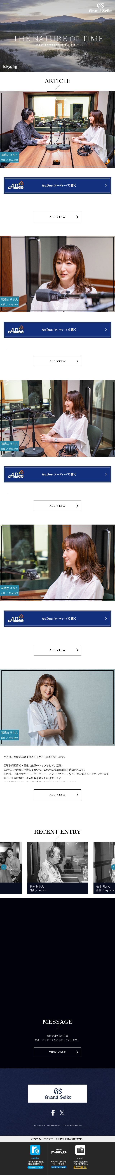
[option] (57, 868)
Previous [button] (5, 865)
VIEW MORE (57, 1052)
